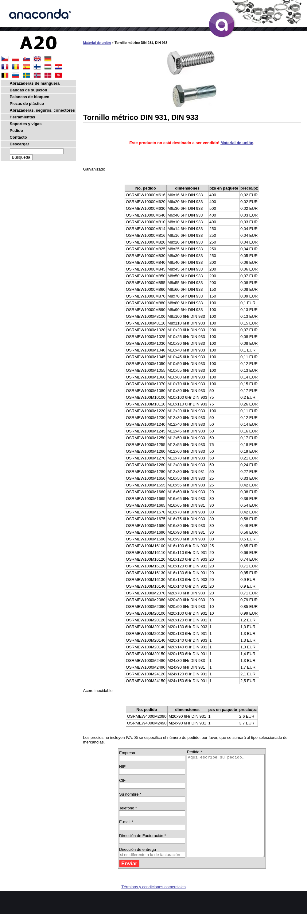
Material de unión (97, 42)
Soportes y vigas (26, 123)
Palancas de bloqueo (29, 96)
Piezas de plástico (27, 103)
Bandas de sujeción (28, 90)
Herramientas (22, 117)
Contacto (18, 137)
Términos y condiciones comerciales (153, 907)
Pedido (16, 130)
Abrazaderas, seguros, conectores (42, 110)
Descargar (19, 144)
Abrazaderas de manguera (35, 83)
